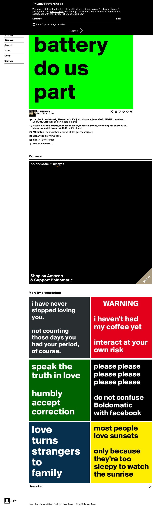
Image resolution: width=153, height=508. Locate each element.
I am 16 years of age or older (50, 24)
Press (64, 504)
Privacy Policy (61, 14)
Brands (42, 504)
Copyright (79, 504)
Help (36, 504)
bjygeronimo (43, 111)
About (31, 504)
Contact (71, 504)
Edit (118, 19)
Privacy (87, 504)
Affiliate (49, 504)
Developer (57, 504)
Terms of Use (57, 11)
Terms (93, 504)
